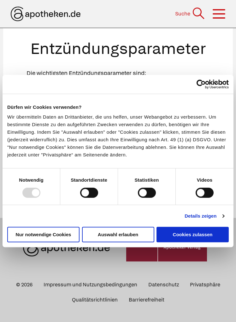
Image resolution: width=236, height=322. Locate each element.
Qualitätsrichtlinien (95, 299)
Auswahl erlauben (118, 234)
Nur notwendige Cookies (43, 234)
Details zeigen (200, 216)
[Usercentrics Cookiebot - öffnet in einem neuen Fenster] (201, 84)
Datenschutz (163, 284)
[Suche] (190, 13)
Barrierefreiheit (146, 299)
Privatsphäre (205, 284)
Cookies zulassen (193, 234)
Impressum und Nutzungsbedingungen (90, 284)
